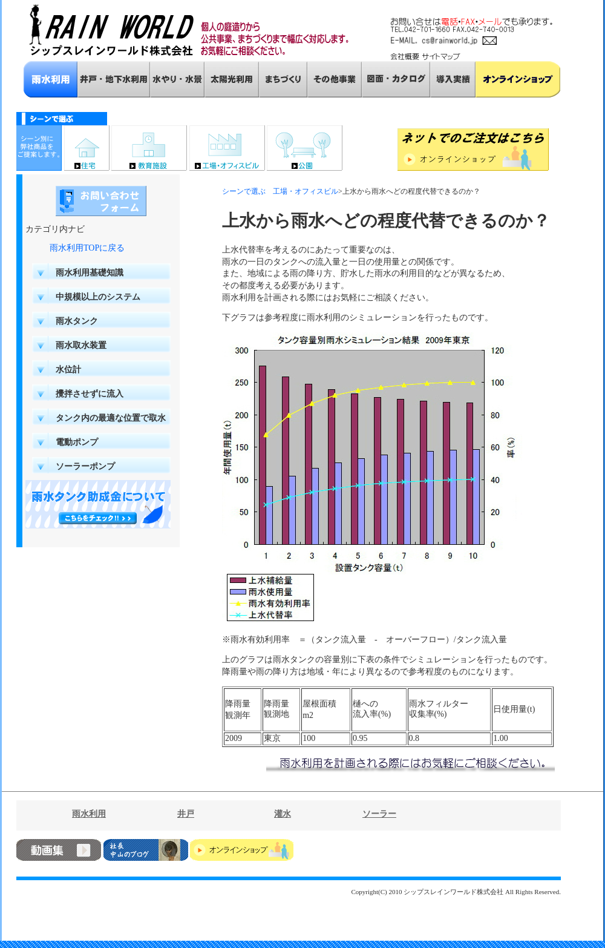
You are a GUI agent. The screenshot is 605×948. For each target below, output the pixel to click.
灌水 (282, 813)
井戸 (185, 813)
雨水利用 (89, 813)
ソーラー (379, 813)
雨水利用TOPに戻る (87, 247)
